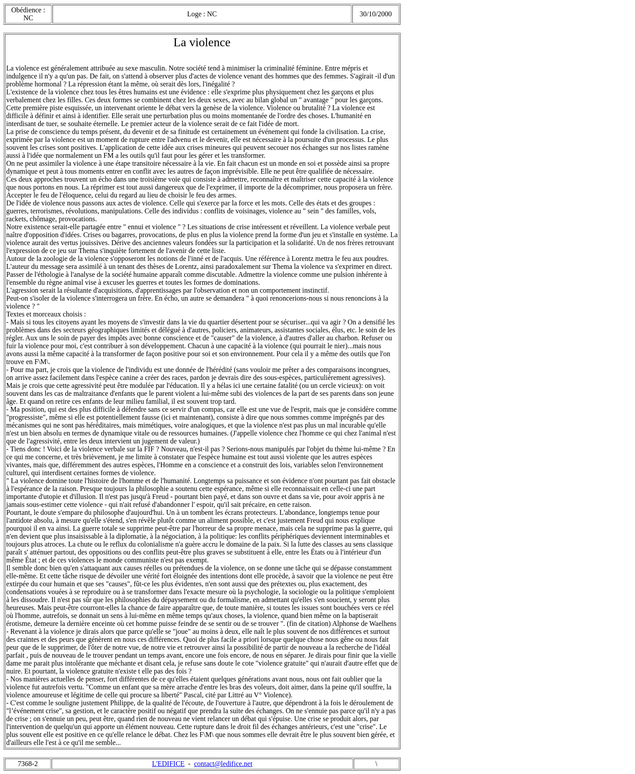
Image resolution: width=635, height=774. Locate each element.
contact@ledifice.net (223, 763)
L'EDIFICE (168, 763)
